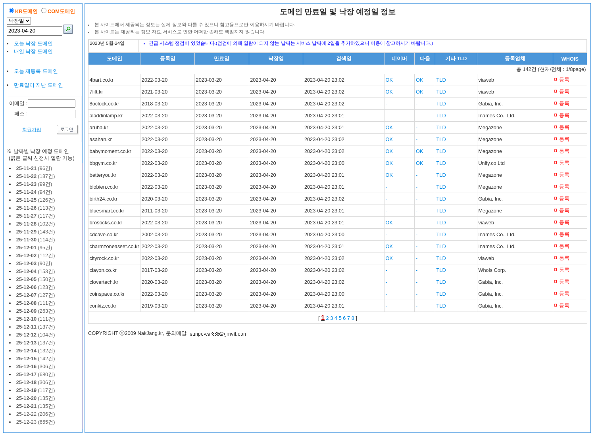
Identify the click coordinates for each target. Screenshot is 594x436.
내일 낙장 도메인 (33, 51)
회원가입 (31, 129)
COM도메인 (61, 11)
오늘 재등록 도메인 (36, 71)
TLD (441, 80)
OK (389, 80)
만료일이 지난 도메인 (38, 85)
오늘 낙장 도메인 (33, 43)
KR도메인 (26, 11)
